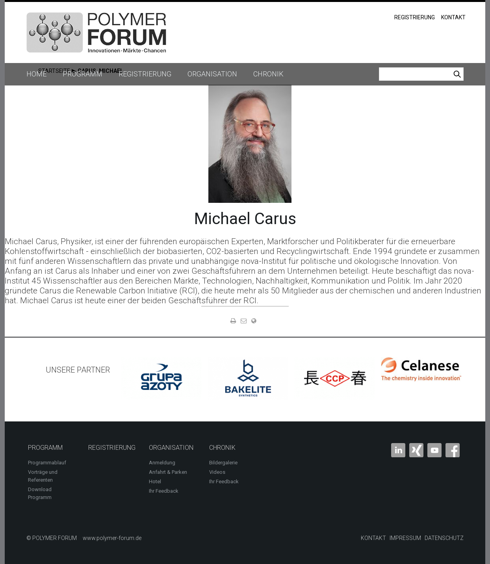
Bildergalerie (223, 463)
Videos (217, 472)
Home (36, 74)
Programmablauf (47, 463)
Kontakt (453, 17)
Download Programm (40, 493)
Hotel (155, 481)
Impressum (405, 538)
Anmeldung (162, 463)
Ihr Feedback (163, 491)
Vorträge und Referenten (43, 476)
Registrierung (414, 17)
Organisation (212, 74)
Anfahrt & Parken (168, 472)
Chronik (268, 74)
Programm (82, 74)
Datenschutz (444, 538)
